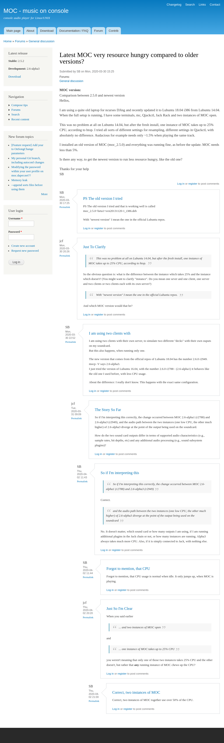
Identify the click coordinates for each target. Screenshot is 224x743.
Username (15, 218)
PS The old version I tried (102, 198)
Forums (20, 41)
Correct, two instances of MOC (136, 692)
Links (202, 4)
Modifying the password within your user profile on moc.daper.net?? (27, 171)
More (44, 194)
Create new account (23, 245)
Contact (215, 4)
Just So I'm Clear (119, 608)
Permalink (65, 207)
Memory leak (19, 180)
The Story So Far (108, 409)
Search (190, 4)
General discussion (42, 41)
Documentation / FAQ (73, 30)
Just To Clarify (94, 247)
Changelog (174, 4)
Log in (180, 183)
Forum (98, 30)
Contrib (114, 30)
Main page (13, 30)
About (30, 30)
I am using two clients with (109, 333)
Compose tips (19, 105)
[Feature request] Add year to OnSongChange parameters (27, 149)
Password (15, 231)
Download (47, 30)
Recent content (20, 119)
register (192, 183)
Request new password (25, 250)
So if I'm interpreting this (120, 473)
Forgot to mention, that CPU (128, 568)
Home (8, 41)
